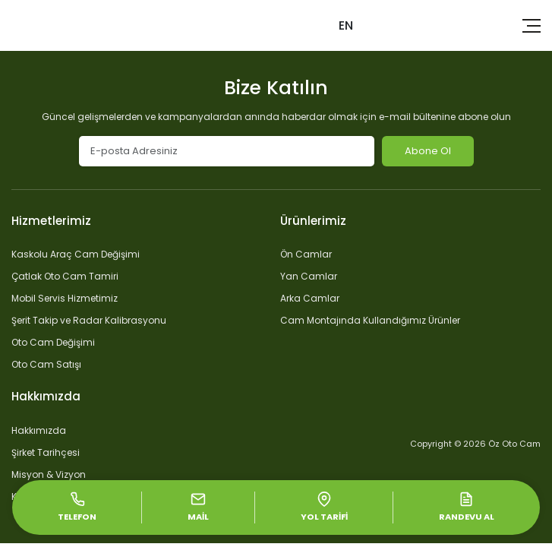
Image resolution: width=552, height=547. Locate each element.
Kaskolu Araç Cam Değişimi (75, 254)
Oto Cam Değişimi (53, 342)
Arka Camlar (309, 298)
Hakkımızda (38, 430)
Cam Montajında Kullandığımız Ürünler (370, 320)
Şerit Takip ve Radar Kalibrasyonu (88, 320)
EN (346, 25)
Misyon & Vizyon (48, 474)
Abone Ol (428, 151)
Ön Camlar (306, 254)
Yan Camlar (308, 276)
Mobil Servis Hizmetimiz (64, 298)
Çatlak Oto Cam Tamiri (64, 276)
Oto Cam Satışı (46, 364)
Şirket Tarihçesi (45, 452)
